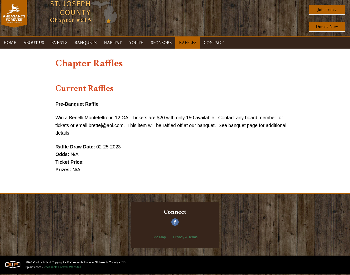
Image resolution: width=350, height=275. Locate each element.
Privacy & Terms (185, 238)
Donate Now (327, 26)
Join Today (327, 9)
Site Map (159, 238)
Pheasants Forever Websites (62, 268)
